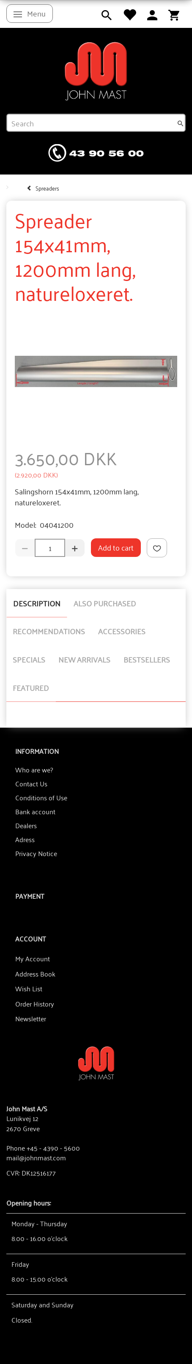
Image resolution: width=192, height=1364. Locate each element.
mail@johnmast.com (36, 1157)
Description (36, 603)
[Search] (181, 122)
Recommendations (49, 631)
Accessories (121, 631)
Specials (29, 659)
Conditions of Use (41, 797)
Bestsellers (146, 659)
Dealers (26, 825)
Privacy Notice (36, 853)
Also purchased (105, 603)
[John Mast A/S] (96, 1062)
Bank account (35, 811)
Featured (31, 687)
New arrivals (84, 659)
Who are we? (34, 769)
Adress (25, 839)
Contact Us (31, 783)
